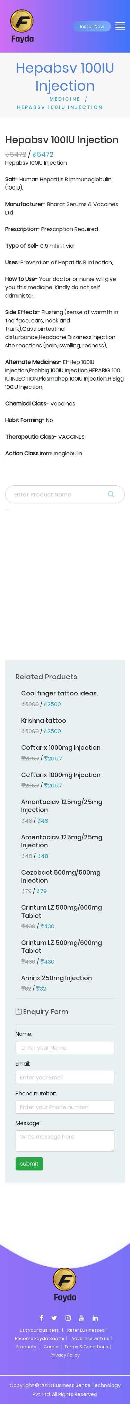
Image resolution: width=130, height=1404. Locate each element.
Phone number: (36, 1093)
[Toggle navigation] (118, 26)
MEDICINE (65, 98)
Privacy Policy (65, 1355)
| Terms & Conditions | (85, 1347)
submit (29, 1164)
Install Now (92, 26)
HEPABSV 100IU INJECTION (60, 107)
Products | (28, 1347)
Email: (23, 1064)
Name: (24, 1034)
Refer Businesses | (87, 1330)
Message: (28, 1123)
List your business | (41, 1330)
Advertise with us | (91, 1338)
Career (51, 1347)
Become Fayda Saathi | (41, 1338)
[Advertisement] (65, 587)
